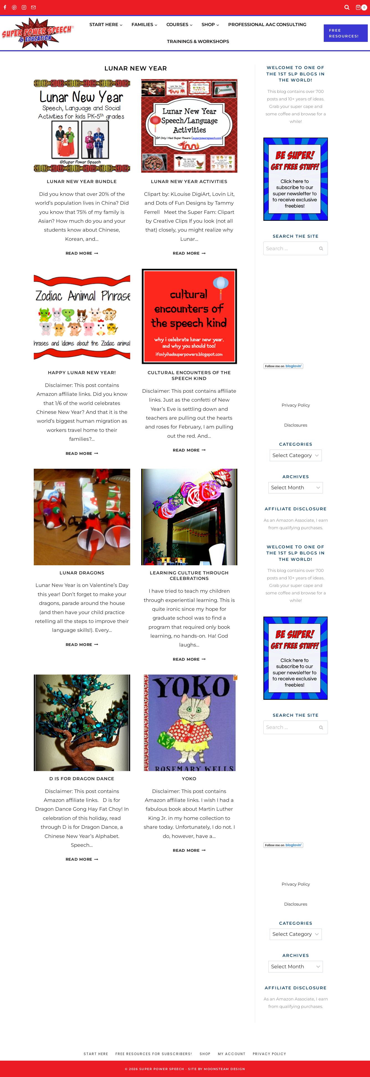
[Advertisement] (304, 302)
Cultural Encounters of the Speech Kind (189, 375)
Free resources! (344, 33)
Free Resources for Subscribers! (153, 1053)
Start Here (96, 1053)
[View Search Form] (347, 7)
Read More (82, 253)
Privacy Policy (296, 405)
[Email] (33, 7)
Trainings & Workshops (198, 41)
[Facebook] (5, 7)
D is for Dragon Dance (81, 778)
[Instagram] (24, 7)
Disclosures (295, 425)
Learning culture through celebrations (189, 575)
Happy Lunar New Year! (82, 372)
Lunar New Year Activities (189, 181)
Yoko (189, 778)
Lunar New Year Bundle (82, 181)
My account (232, 1053)
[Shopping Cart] (363, 7)
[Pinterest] (14, 7)
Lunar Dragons (82, 573)
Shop (205, 1053)
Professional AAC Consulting (267, 24)
